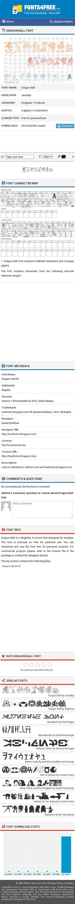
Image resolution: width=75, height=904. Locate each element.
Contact (70, 883)
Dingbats (26, 102)
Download (65, 126)
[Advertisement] (37, 142)
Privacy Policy (55, 883)
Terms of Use (38, 883)
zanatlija (26, 95)
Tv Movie (40, 102)
